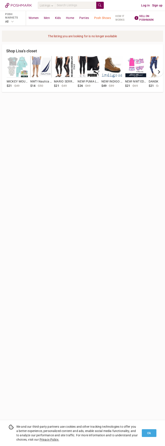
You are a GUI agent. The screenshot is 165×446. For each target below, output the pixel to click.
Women (34, 18)
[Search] (75, 5)
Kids (58, 18)
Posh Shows (102, 18)
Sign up (157, 5)
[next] (158, 72)
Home (70, 18)
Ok (149, 433)
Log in (145, 5)
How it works (120, 18)
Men (47, 18)
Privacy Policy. (49, 439)
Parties (84, 18)
